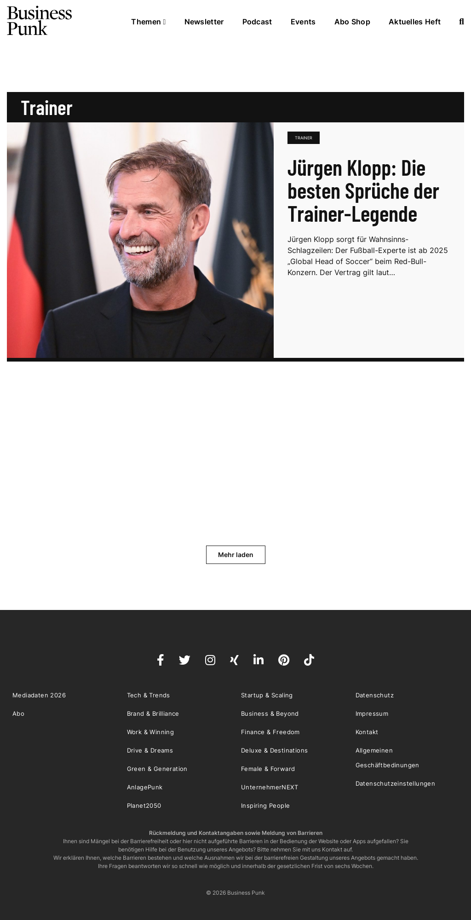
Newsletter (204, 21)
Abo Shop (352, 21)
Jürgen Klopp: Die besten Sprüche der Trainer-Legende (363, 189)
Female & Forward (268, 768)
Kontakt (367, 732)
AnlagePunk (145, 787)
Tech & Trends (148, 695)
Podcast (257, 21)
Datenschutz (375, 695)
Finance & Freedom (270, 732)
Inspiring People (265, 805)
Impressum (372, 713)
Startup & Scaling (267, 695)
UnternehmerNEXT (269, 787)
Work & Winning (150, 732)
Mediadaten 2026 (39, 695)
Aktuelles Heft (415, 21)
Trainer (303, 137)
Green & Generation (157, 768)
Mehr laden (235, 554)
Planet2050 (144, 805)
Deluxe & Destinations (274, 750)
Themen (148, 21)
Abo (18, 713)
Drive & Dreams (150, 750)
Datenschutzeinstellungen (396, 783)
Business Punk (40, 21)
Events (303, 21)
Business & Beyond (270, 713)
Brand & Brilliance (153, 713)
